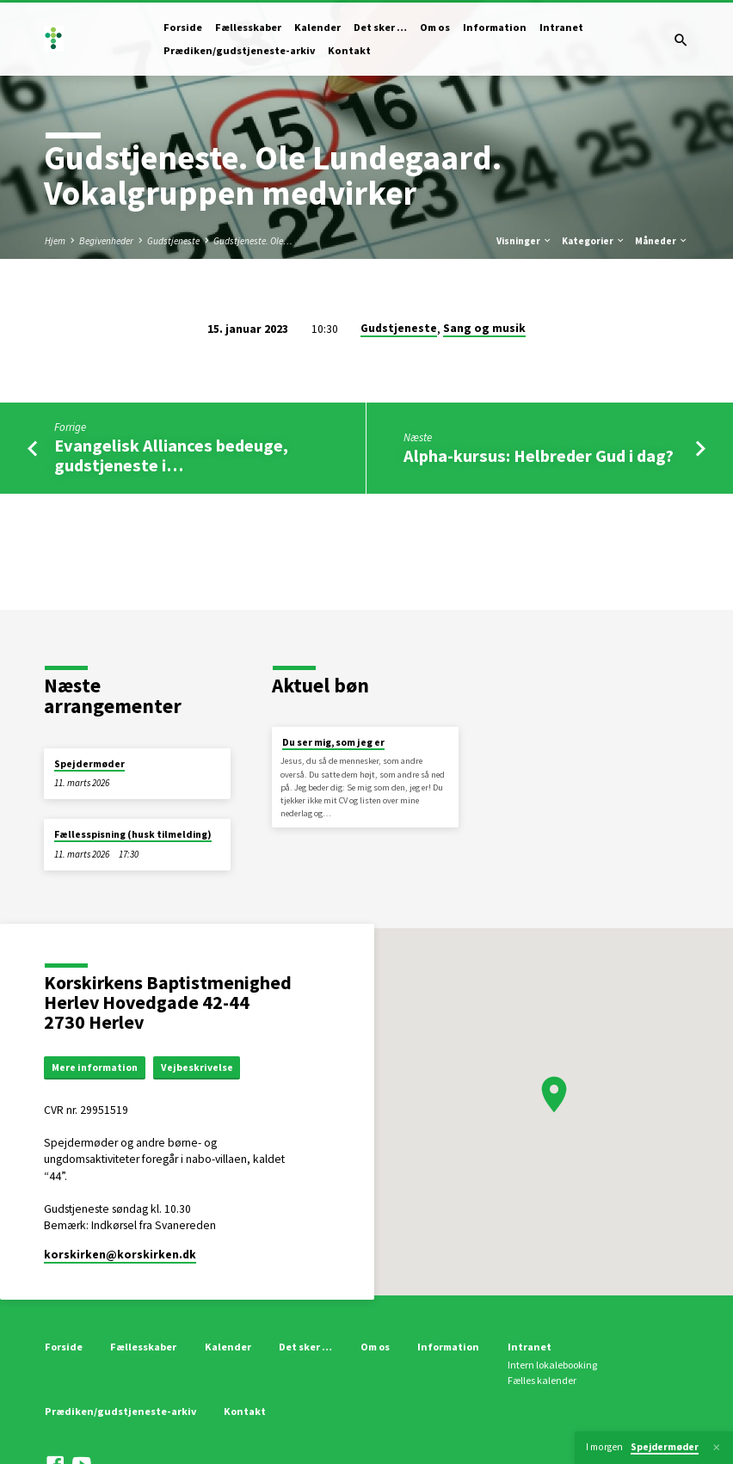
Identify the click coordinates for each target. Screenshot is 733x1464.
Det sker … (380, 27)
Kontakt (349, 50)
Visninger (524, 241)
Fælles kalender (542, 1381)
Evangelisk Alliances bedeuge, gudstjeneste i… (171, 455)
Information (495, 27)
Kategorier (593, 241)
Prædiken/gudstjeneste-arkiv (239, 50)
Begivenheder (106, 241)
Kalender (317, 27)
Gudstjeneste (173, 241)
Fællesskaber (248, 27)
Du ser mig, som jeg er (333, 742)
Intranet (561, 27)
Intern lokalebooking (552, 1366)
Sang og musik (484, 328)
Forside (182, 27)
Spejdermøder (89, 764)
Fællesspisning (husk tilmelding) (133, 834)
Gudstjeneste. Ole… (253, 241)
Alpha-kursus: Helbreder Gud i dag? (538, 456)
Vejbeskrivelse (206, 1067)
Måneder (661, 241)
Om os (435, 27)
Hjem (55, 241)
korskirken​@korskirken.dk (120, 1256)
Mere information (98, 1067)
